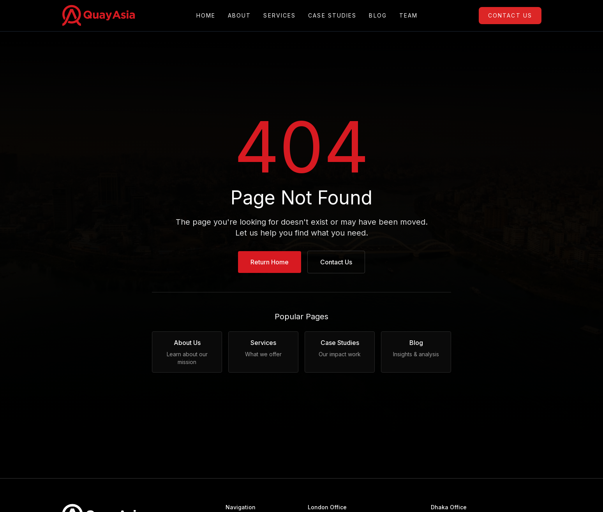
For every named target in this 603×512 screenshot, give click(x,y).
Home (205, 15)
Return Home (269, 262)
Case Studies (332, 15)
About (239, 15)
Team (408, 15)
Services (279, 15)
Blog (377, 15)
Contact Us (510, 15)
